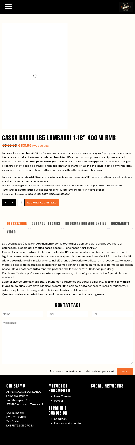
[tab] (17, 224)
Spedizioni (60, 419)
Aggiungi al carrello (42, 202)
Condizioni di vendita (67, 423)
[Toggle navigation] (8, 7)
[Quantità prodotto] (21, 202)
